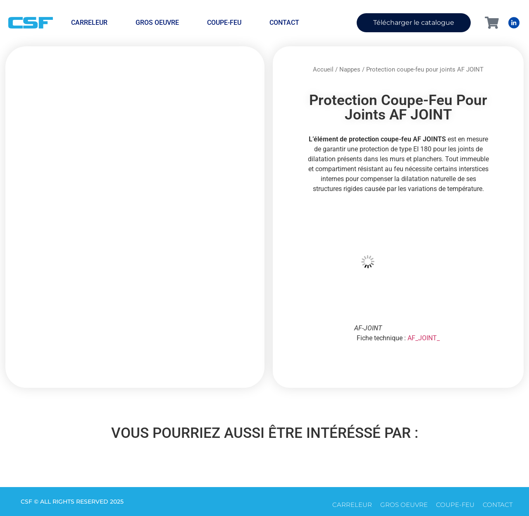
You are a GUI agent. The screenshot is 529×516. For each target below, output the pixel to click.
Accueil (323, 69)
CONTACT (284, 22)
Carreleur (89, 22)
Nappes (349, 69)
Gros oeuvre (157, 22)
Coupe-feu (224, 22)
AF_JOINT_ (423, 338)
